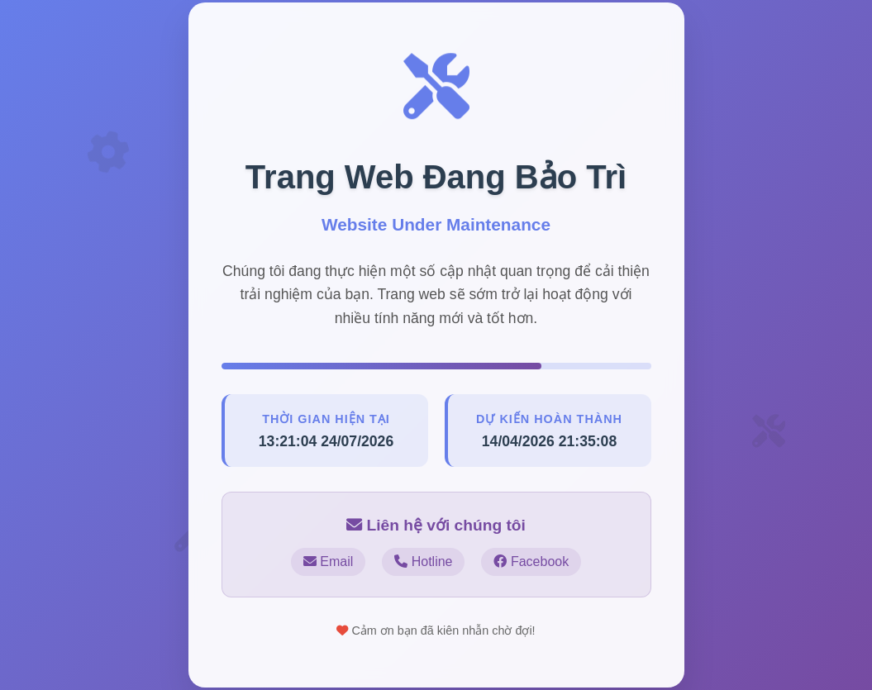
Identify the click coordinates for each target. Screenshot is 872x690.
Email (328, 561)
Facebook (531, 561)
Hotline (423, 561)
